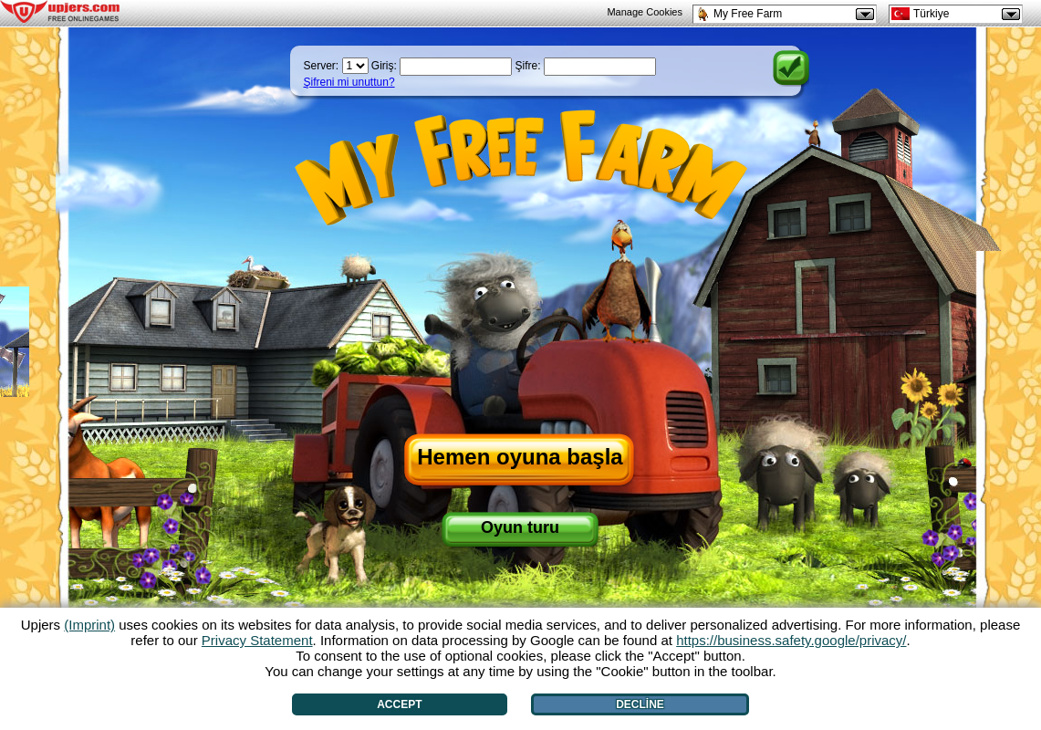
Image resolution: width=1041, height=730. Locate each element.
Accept (399, 704)
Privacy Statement (257, 640)
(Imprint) (89, 624)
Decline (640, 704)
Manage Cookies (644, 11)
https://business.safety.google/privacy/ (791, 640)
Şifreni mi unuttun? (349, 82)
